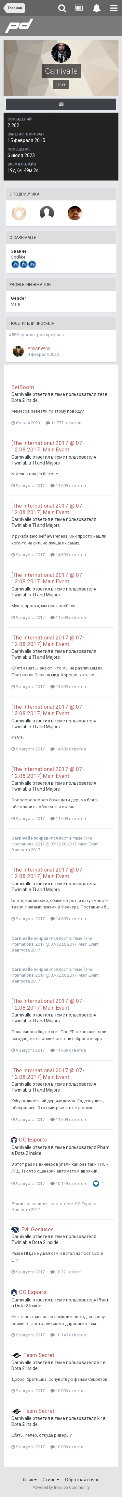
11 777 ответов (64, 422)
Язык (30, 1479)
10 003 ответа (66, 1390)
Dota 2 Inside (24, 400)
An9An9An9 (39, 348)
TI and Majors (46, 462)
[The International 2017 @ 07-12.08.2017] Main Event (47, 446)
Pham (103, 1147)
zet (100, 394)
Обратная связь (82, 1479)
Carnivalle (21, 394)
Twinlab (19, 462)
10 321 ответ (65, 1271)
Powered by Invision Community (61, 1487)
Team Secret (38, 1355)
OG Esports (33, 1139)
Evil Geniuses (37, 1229)
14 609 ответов (68, 485)
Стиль (51, 1479)
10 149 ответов (68, 1183)
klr (99, 1362)
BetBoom (22, 387)
